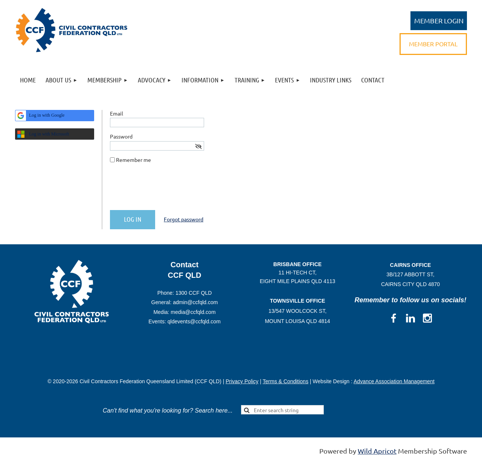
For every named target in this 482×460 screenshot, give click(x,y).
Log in (438, 20)
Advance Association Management (394, 381)
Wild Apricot (377, 451)
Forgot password (183, 219)
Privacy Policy (242, 381)
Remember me (133, 159)
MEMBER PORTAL (433, 43)
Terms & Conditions (285, 381)
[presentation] (167, 189)
